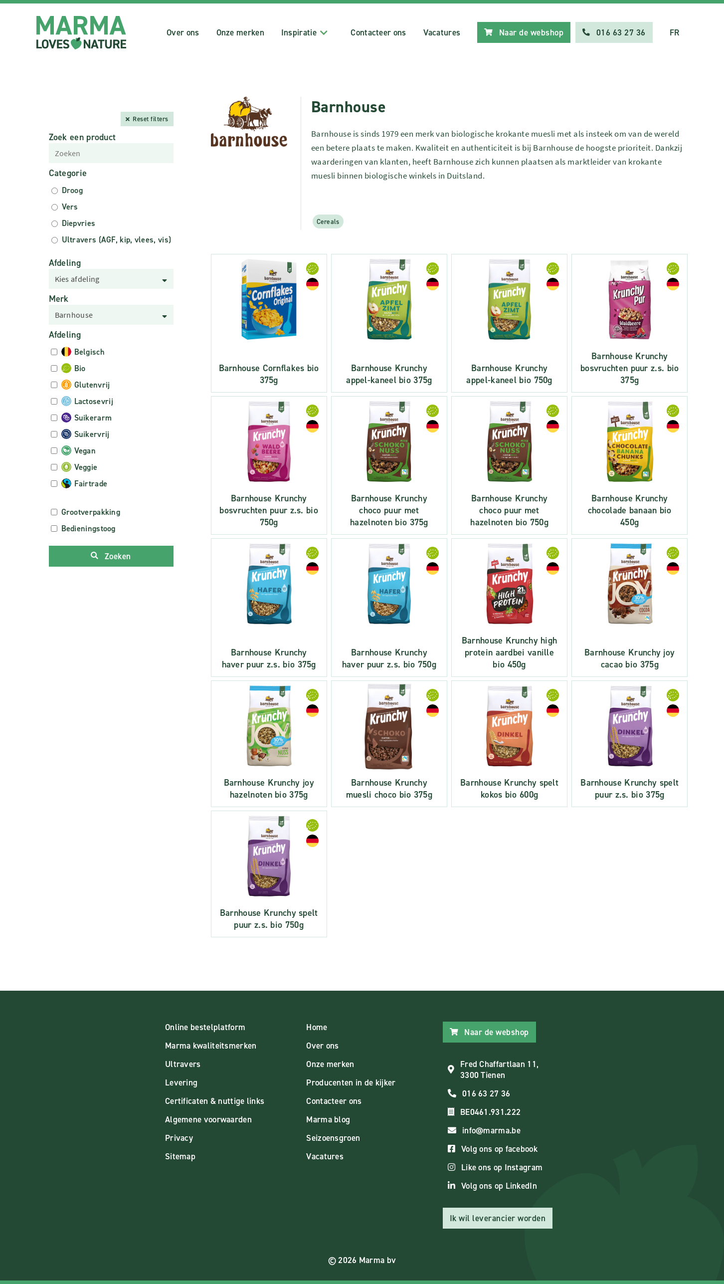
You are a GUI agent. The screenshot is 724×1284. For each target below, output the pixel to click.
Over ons (183, 32)
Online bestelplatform (205, 1027)
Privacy (179, 1137)
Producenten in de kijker (350, 1082)
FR (675, 32)
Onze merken (240, 32)
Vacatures (442, 32)
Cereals (328, 221)
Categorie (68, 173)
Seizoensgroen (333, 1137)
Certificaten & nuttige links (214, 1100)
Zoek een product (82, 137)
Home (316, 1027)
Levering (181, 1082)
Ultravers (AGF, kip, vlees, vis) (117, 239)
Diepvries (79, 223)
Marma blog (328, 1119)
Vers (70, 207)
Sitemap (180, 1156)
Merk (59, 299)
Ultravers (183, 1064)
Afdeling (65, 263)
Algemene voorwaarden (208, 1119)
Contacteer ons (378, 32)
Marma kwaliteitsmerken (211, 1045)
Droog (72, 190)
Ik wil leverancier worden (498, 1218)
